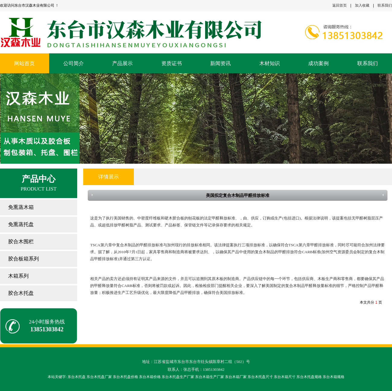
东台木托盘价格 (125, 377)
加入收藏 (362, 5)
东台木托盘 (77, 377)
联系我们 (385, 5)
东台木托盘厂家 (99, 377)
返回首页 (339, 5)
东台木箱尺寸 (285, 377)
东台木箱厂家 (236, 377)
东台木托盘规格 (309, 377)
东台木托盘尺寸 (260, 377)
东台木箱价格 (150, 377)
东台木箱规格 (333, 377)
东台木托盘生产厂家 (178, 377)
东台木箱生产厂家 (209, 377)
